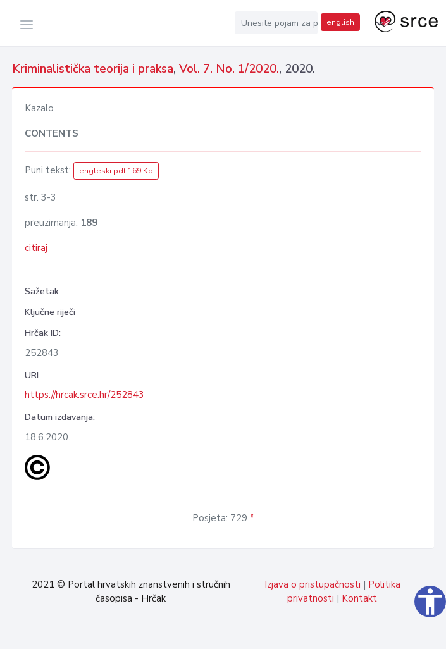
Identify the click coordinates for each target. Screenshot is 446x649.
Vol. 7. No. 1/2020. (229, 69)
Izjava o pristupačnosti (312, 584)
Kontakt (359, 598)
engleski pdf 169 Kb (116, 171)
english (340, 22)
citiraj (36, 248)
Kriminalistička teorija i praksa (92, 69)
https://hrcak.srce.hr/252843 (84, 394)
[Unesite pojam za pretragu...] (276, 23)
